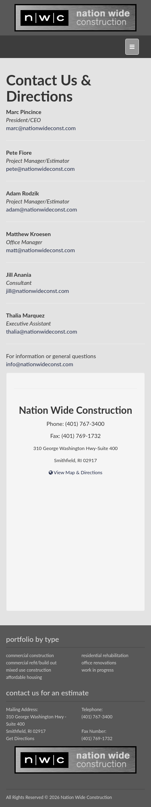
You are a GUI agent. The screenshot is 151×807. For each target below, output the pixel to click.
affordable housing (24, 677)
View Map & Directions (76, 472)
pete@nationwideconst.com (40, 168)
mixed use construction (28, 669)
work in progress (98, 669)
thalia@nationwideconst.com (41, 331)
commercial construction (30, 655)
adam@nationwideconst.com (41, 209)
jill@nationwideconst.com (37, 290)
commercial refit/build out (31, 662)
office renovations (99, 662)
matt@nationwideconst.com (40, 250)
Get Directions (20, 738)
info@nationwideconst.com (39, 364)
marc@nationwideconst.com (41, 127)
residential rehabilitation (105, 655)
